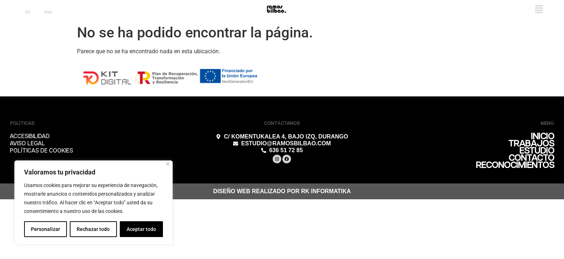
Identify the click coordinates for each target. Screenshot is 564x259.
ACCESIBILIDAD (30, 136)
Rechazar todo (93, 229)
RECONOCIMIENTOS (515, 165)
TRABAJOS (531, 143)
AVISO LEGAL (27, 143)
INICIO (542, 136)
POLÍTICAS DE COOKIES (41, 151)
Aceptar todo (141, 229)
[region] (93, 202)
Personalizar (45, 229)
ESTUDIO (536, 151)
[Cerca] (167, 163)
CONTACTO (531, 158)
